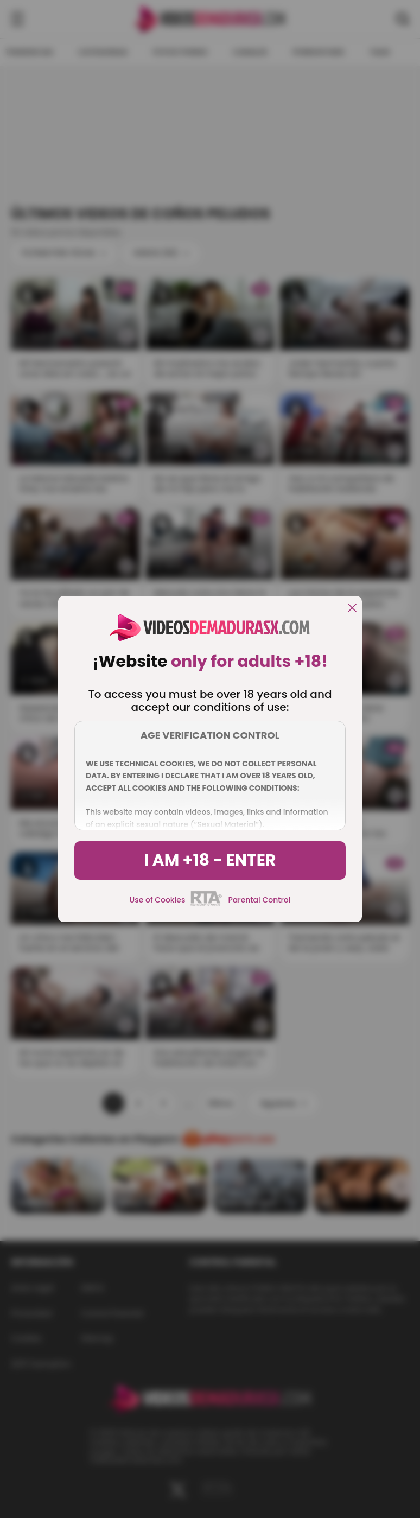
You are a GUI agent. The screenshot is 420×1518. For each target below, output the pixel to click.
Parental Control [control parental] (259, 899)
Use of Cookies (158, 899)
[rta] (206, 904)
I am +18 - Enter (210, 860)
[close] (352, 609)
